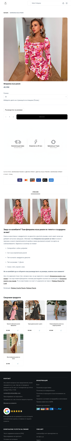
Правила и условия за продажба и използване (51, 399)
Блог (37, 385)
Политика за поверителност (45, 391)
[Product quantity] (10, 116)
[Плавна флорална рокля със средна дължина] (57, 310)
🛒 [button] (17, 330)
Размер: (6, 93)
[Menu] (66, 3)
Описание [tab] (36, 192)
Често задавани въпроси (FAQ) (14, 434)
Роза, (11, 174)
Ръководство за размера (13, 110)
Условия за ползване (10, 440)
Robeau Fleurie (31, 288)
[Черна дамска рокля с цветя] (35, 310)
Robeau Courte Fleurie (18, 288)
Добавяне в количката (42, 117)
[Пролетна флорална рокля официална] (13, 310)
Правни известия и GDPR (44, 402)
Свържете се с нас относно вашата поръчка (18, 400)
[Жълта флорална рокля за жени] (13, 344)
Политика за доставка (43, 388)
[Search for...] (29, 3)
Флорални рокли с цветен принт (23, 172)
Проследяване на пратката (12, 437)
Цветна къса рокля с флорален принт (49, 172)
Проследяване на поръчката (13, 397)
